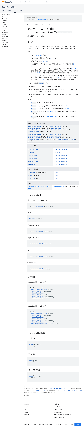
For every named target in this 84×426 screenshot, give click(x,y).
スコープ (38, 55)
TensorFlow (30, 24)
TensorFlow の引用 (59, 417)
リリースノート (58, 409)
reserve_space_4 (33, 158)
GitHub (79, 2)
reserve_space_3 (33, 155)
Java (20, 10)
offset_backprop (33, 149)
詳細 (30, 2)
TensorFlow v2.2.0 (9, 7)
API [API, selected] (37, 2)
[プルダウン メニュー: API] (40, 2)
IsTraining (31, 178)
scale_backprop (33, 161)
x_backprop (31, 164)
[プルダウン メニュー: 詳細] (33, 2)
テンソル (52, 58)
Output (33, 103)
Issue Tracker (57, 407)
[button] (10, 13)
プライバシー (33, 424)
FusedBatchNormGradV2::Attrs (65, 139)
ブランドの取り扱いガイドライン (62, 415)
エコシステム (47, 2)
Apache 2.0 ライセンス (40, 390)
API (36, 24)
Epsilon (30, 175)
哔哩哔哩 (26, 415)
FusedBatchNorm (52, 112)
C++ (50, 24)
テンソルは (74, 69)
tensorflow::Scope (55, 126)
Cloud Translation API (40, 19)
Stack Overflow (58, 412)
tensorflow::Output (62, 149)
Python (9, 10)
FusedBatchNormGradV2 (35, 126)
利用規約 (26, 424)
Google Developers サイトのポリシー (73, 390)
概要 (3, 10)
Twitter (26, 412)
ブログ (25, 407)
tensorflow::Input (34, 128)
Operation (57, 152)
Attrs (41, 83)
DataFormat (31, 172)
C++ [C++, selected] (15, 10)
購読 (77, 424)
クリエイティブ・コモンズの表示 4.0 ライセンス (59, 388)
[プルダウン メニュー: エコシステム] (53, 2)
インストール (22, 2)
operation (31, 152)
